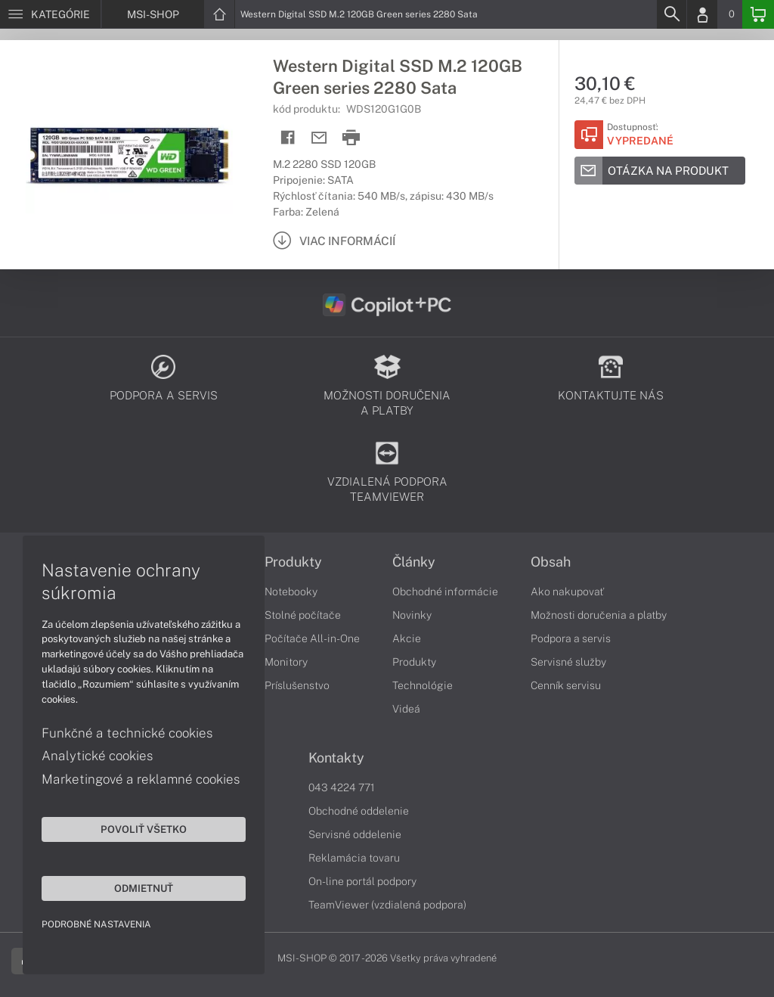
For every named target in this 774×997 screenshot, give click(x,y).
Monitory (286, 662)
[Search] (671, 14)
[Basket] (758, 14)
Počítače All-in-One (312, 638)
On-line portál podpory (362, 881)
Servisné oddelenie (354, 834)
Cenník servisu (566, 685)
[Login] (702, 14)
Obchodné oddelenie (358, 811)
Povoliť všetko (144, 829)
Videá (406, 709)
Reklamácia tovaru (354, 858)
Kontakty (336, 758)
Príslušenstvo (297, 685)
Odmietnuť (143, 888)
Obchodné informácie (445, 591)
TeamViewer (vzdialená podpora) (387, 905)
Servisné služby (568, 662)
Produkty (293, 562)
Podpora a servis (571, 638)
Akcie (406, 638)
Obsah (551, 562)
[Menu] (50, 14)
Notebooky (291, 591)
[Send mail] (319, 138)
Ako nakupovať (567, 591)
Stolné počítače (303, 615)
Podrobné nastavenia (96, 924)
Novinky (412, 615)
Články (413, 562)
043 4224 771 (341, 787)
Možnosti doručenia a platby (599, 615)
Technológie (422, 685)
